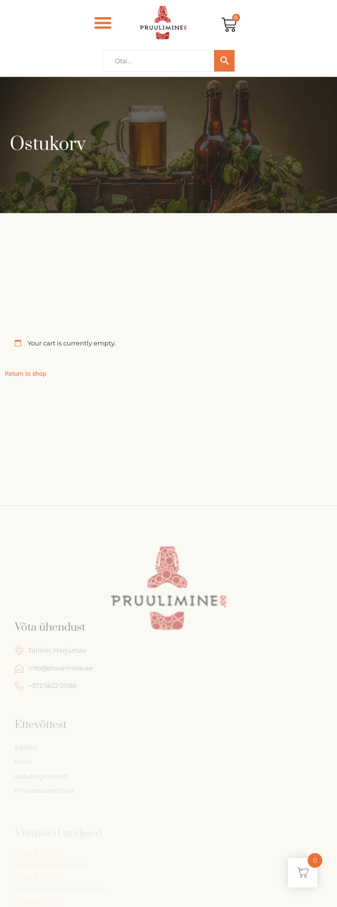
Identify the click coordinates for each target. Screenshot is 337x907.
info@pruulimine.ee (54, 668)
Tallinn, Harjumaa (50, 650)
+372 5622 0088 (45, 686)
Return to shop (25, 373)
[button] (103, 23)
